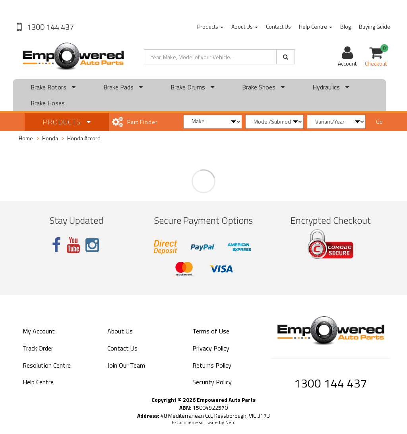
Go (379, 121)
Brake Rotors (53, 87)
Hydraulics (330, 87)
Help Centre (315, 26)
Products (210, 26)
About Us (244, 26)
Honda (50, 138)
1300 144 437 (49, 27)
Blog (345, 26)
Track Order (38, 348)
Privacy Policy (210, 348)
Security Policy (212, 382)
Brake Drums (192, 87)
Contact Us (278, 26)
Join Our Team (126, 365)
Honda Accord (84, 138)
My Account (39, 331)
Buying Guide (374, 26)
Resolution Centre (47, 365)
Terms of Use (210, 331)
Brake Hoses (48, 103)
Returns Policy (211, 365)
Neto (230, 422)
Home (26, 138)
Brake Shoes (263, 87)
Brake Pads (123, 87)
